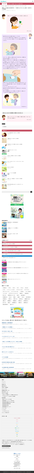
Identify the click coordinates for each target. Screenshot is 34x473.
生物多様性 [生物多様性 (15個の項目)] (26, 300)
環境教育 (17, 432)
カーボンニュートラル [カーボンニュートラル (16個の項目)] (10, 289)
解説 (17, 436)
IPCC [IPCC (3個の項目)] (22, 287)
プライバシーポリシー (17, 457)
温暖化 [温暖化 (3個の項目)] (4, 300)
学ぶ (17, 424)
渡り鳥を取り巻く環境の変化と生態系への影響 (8, 362)
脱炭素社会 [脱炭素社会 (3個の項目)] (26, 302)
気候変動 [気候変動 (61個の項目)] (4, 298)
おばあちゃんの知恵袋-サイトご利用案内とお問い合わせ (10, 394)
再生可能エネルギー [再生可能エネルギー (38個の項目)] (11, 295)
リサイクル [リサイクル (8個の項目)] (5, 293)
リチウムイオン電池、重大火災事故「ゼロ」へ (8, 346)
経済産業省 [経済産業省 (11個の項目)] (14, 302)
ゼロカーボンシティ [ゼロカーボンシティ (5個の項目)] (6, 291)
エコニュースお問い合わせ (5, 412)
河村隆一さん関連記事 (5, 387)
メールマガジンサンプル (5, 411)
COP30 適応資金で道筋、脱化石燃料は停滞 (8, 367)
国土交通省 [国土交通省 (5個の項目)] (23, 295)
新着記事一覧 (4, 384)
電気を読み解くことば (5, 391)
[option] (4, 375)
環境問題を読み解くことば (5, 390)
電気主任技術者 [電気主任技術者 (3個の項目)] (5, 304)
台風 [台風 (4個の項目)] (18, 295)
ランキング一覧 (4, 408)
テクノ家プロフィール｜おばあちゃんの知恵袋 (8, 396)
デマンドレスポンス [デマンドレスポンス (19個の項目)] (14, 291)
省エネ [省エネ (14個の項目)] (4, 302)
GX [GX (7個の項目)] (18, 287)
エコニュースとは (4, 388)
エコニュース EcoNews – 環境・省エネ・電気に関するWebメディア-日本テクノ (14, 320)
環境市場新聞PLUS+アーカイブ (6, 406)
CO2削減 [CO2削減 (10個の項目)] (4, 287)
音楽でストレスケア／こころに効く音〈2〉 (8, 351)
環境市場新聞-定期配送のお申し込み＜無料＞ (8, 402)
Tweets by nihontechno (5, 447)
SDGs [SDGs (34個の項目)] (26, 287)
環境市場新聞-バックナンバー (17, 466)
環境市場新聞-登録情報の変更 (6, 403)
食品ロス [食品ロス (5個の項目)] (11, 304)
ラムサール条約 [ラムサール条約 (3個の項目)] (28, 291)
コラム (17, 421)
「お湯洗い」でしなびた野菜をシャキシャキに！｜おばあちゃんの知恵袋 (12, 341)
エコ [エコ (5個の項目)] (4, 289)
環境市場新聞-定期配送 (17, 462)
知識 (17, 434)
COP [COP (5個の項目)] (10, 287)
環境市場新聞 (4, 397)
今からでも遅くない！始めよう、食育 (7, 331)
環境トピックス (17, 427)
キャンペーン (3, 381)
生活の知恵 (4, 3)
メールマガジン (4, 409)
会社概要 (17, 456)
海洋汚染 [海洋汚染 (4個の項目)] (21, 298)
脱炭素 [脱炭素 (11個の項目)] (20, 302)
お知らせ (17, 458)
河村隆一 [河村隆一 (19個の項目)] (15, 298)
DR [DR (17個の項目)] (14, 287)
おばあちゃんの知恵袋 (5, 393)
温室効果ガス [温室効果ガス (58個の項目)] (27, 298)
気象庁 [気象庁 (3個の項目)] (10, 298)
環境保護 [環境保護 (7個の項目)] (9, 300)
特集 (17, 426)
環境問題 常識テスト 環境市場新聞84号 (7, 322)
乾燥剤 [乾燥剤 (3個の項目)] (21, 293)
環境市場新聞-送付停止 (5, 405)
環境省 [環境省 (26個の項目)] (20, 300)
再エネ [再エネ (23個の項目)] (4, 295)
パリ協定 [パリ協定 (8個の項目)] (21, 291)
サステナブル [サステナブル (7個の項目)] (26, 289)
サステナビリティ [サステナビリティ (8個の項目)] (19, 289)
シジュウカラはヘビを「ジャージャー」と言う (8, 336)
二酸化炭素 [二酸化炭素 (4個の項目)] (27, 293)
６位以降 (30, 240)
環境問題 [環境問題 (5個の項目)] (14, 300)
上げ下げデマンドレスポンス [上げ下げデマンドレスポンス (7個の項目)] (13, 293)
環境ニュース (17, 429)
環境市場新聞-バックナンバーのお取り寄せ (8, 400)
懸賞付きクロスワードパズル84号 (7, 399)
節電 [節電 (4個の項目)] (9, 302)
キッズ (17, 419)
